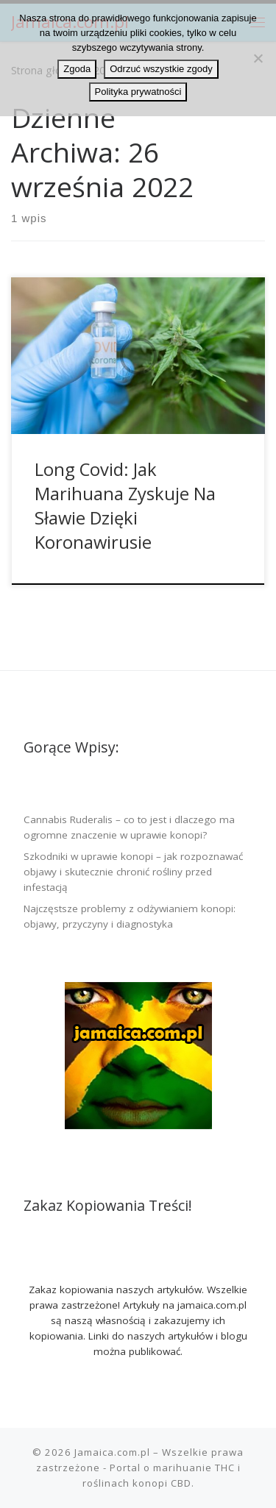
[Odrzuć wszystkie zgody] (257, 58)
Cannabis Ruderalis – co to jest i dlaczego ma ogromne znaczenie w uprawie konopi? (129, 827)
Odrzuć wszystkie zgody (161, 68)
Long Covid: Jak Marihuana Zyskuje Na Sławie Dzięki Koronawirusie (125, 506)
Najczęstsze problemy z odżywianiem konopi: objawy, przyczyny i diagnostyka (130, 916)
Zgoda (77, 68)
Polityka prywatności (138, 91)
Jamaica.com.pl (112, 1452)
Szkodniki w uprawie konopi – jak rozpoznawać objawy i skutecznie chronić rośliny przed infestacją (133, 872)
